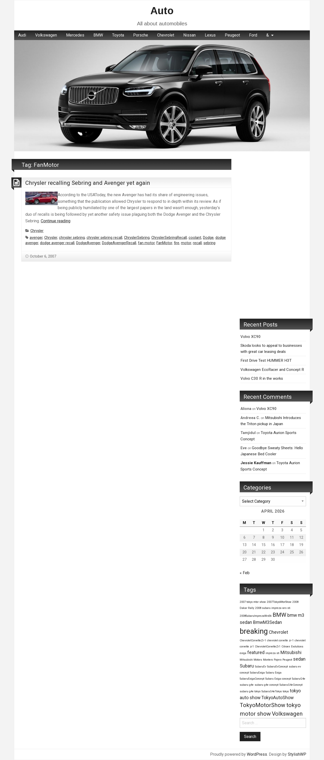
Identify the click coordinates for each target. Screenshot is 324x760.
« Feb (245, 572)
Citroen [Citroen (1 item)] (285, 646)
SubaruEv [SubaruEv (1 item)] (260, 666)
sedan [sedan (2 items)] (299, 659)
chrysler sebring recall (104, 238)
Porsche (140, 35)
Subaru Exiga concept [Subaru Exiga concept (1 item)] (278, 678)
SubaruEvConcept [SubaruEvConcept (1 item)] (277, 666)
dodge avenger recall (57, 243)
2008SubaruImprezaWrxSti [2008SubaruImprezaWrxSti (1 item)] (256, 616)
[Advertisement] (273, 235)
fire (176, 243)
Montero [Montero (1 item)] (268, 659)
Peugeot (232, 35)
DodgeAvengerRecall (119, 243)
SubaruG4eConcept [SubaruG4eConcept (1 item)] (290, 684)
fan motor (146, 243)
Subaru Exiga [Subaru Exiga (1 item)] (273, 672)
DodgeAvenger (88, 243)
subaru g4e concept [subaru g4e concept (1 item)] (266, 684)
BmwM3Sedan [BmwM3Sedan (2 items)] (267, 622)
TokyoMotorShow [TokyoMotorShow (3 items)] (262, 705)
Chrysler (37, 231)
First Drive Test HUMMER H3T (266, 360)
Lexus (210, 35)
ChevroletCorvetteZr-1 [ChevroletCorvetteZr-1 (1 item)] (253, 640)
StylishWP (297, 754)
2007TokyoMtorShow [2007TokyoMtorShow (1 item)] (279, 602)
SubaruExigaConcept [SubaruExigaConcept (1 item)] (252, 678)
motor (186, 243)
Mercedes (75, 35)
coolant (195, 238)
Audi (22, 35)
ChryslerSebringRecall (169, 238)
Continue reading (55, 221)
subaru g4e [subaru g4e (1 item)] (247, 684)
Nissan (189, 35)
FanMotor (164, 243)
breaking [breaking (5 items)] (254, 631)
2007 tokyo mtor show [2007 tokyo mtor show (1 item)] (253, 602)
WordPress (257, 754)
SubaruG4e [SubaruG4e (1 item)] (298, 678)
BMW (98, 35)
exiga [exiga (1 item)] (243, 653)
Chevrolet (165, 35)
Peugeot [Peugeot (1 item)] (287, 659)
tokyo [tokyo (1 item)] (286, 691)
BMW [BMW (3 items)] (279, 614)
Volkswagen (46, 35)
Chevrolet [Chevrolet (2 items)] (278, 632)
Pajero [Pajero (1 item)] (277, 659)
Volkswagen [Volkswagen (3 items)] (287, 713)
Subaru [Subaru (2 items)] (247, 665)
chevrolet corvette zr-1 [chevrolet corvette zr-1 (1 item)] (280, 640)
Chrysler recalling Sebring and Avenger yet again (87, 182)
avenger (36, 238)
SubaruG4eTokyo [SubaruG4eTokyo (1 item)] (271, 691)
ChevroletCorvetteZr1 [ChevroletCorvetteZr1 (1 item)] (267, 646)
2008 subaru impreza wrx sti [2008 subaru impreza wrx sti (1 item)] (272, 608)
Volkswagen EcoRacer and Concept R (272, 369)
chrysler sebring (72, 238)
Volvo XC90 (250, 336)
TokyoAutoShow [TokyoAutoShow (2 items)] (277, 697)
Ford (253, 35)
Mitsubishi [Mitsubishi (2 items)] (290, 652)
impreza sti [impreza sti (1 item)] (272, 653)
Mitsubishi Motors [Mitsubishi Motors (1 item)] (251, 659)
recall (197, 243)
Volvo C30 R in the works (261, 378)
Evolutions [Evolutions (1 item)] (297, 646)
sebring (209, 243)
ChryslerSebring (137, 238)
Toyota (118, 35)
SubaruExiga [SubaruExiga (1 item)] (257, 672)
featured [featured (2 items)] (256, 652)
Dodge (208, 238)
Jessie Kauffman (255, 463)
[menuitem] (22, 35)
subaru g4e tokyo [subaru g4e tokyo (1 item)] (250, 691)
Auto (162, 10)
